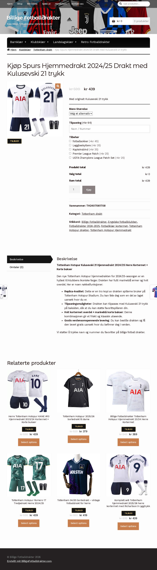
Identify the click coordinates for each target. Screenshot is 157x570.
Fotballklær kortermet (114, 226)
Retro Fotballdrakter (95, 42)
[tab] (29, 259)
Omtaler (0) (16, 267)
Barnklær (18, 42)
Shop (19, 3)
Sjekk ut (46, 3)
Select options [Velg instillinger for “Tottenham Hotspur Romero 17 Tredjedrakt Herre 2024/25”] (29, 523)
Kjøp (88, 189)
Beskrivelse (16, 259)
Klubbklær (40, 42)
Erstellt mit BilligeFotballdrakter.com (29, 561)
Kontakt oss (77, 3)
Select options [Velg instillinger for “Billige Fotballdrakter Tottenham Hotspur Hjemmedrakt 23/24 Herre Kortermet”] (128, 442)
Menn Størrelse (78, 108)
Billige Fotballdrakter (33, 18)
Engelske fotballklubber (122, 221)
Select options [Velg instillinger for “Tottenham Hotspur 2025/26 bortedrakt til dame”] (78, 439)
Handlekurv (61, 3)
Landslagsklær (65, 42)
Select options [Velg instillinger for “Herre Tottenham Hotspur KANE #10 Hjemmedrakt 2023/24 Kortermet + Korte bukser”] (29, 442)
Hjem (9, 3)
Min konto (32, 3)
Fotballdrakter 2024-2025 (84, 226)
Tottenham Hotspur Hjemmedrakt (110, 230)
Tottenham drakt (42, 49)
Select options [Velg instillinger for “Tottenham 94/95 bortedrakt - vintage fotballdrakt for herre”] (78, 523)
